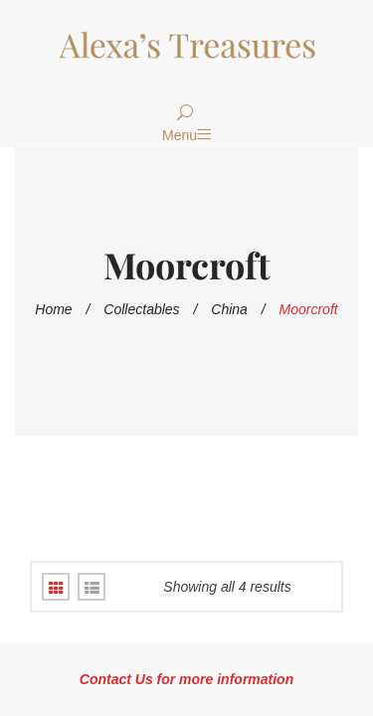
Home (53, 309)
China (229, 309)
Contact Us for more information (186, 679)
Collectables (141, 309)
